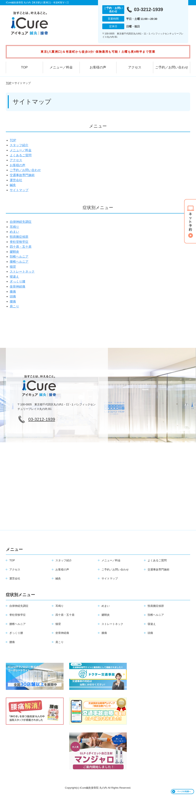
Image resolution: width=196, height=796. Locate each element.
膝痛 (13, 291)
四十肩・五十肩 (21, 246)
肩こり (14, 306)
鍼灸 (13, 185)
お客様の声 (98, 67)
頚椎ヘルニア (19, 256)
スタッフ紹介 (19, 145)
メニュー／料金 (61, 67)
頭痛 (13, 296)
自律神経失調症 (21, 221)
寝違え (14, 276)
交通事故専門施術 (22, 175)
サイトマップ (19, 190)
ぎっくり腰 (17, 281)
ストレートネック (22, 271)
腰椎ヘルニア (19, 261)
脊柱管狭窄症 (19, 241)
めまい (14, 231)
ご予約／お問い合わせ (171, 67)
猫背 (13, 266)
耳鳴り (14, 226)
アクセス (134, 67)
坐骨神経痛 (17, 286)
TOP (24, 67)
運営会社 (16, 180)
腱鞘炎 (14, 251)
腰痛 (13, 301)
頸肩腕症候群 (19, 236)
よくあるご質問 (21, 155)
